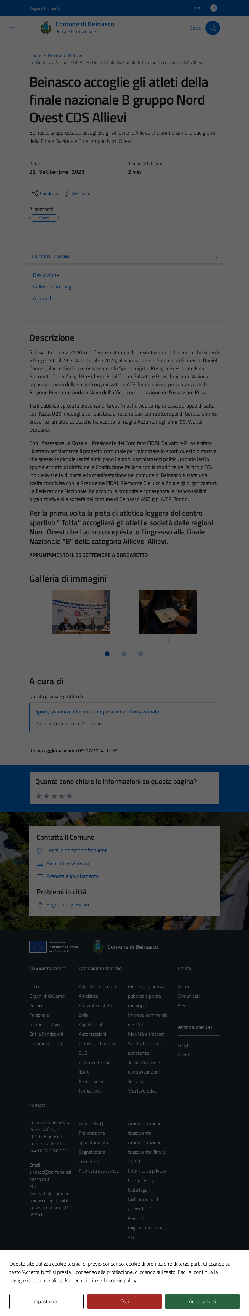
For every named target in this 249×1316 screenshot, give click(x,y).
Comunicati (189, 995)
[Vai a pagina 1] (107, 653)
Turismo (135, 1081)
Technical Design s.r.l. (69, 1298)
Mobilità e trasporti (146, 1033)
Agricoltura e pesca (97, 986)
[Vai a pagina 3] (140, 653)
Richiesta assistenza (99, 1170)
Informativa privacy (147, 1170)
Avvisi (183, 1005)
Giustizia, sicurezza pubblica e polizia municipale (146, 996)
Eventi (184, 1054)
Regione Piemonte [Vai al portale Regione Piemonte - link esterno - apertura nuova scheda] (45, 8)
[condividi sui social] (44, 193)
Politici (35, 1005)
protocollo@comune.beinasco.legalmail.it (49, 1197)
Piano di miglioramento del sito (146, 1228)
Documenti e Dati (46, 1043)
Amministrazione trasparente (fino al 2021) (147, 1152)
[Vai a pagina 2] (123, 653)
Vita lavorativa (142, 1090)
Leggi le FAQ (91, 1123)
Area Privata (41, 1261)
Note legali (139, 1189)
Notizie (184, 986)
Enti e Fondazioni (46, 1033)
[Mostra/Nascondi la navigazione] (11, 27)
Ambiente (88, 995)
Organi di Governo (47, 995)
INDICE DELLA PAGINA (124, 257)
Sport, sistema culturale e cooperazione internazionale (97, 711)
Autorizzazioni (92, 1033)
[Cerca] (212, 28)
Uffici (34, 986)
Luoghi (184, 1045)
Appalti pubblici (93, 1024)
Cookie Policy (141, 1180)
